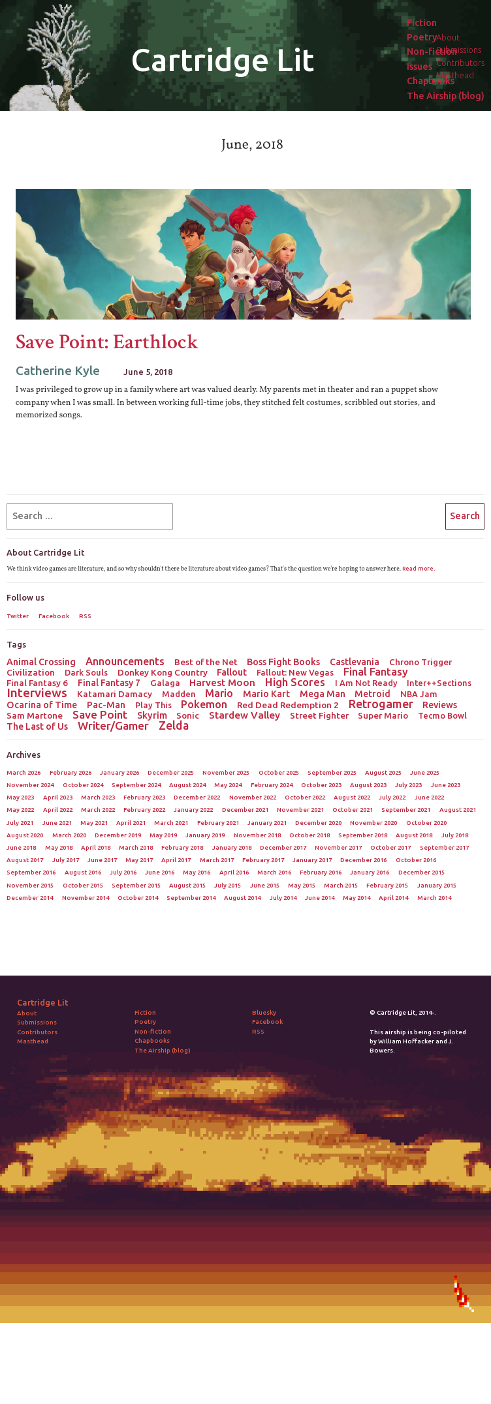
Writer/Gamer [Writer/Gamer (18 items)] (113, 725)
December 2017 (283, 847)
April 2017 (176, 859)
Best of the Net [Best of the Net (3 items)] (206, 661)
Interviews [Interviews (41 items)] (37, 692)
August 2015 (187, 885)
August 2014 (242, 897)
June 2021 (57, 822)
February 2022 (144, 809)
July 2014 (283, 897)
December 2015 (421, 872)
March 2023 (98, 797)
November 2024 (30, 784)
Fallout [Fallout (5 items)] (232, 672)
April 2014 (393, 897)
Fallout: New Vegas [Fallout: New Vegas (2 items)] (295, 672)
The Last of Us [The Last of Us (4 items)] (37, 726)
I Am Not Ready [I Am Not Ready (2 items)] (366, 682)
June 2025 (424, 772)
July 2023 (408, 784)
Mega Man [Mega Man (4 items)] (322, 693)
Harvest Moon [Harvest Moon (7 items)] (222, 682)
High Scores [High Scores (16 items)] (295, 682)
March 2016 (274, 872)
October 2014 (138, 897)
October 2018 (309, 835)
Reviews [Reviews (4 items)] (439, 704)
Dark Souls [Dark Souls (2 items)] (86, 672)
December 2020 (318, 822)
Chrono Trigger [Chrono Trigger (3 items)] (420, 661)
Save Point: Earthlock (107, 342)
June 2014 (319, 897)
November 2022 (252, 797)
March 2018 (136, 847)
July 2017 (65, 859)
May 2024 (228, 784)
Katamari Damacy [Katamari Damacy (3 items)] (114, 693)
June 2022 (429, 797)
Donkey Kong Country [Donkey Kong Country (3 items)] (163, 672)
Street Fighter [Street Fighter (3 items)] (319, 715)
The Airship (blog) (445, 96)
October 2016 (416, 859)
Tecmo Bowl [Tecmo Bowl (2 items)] (442, 715)
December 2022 (197, 797)
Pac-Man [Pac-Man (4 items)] (106, 704)
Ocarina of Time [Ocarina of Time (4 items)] (42, 704)
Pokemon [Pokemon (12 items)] (204, 704)
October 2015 (83, 885)
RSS (85, 616)
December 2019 (118, 835)
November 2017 (338, 847)
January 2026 (119, 772)
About (27, 1013)
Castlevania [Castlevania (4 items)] (354, 661)
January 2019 (205, 835)
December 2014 (30, 897)
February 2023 (144, 797)
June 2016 (159, 872)
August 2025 (383, 772)
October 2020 (426, 822)
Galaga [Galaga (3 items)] (165, 682)
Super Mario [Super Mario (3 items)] (383, 715)
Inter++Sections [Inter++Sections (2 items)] (439, 682)
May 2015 (301, 885)
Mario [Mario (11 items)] (219, 693)
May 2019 (163, 835)
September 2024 (136, 784)
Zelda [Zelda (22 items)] (174, 725)
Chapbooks (430, 81)
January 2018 (231, 847)
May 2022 (20, 809)
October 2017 (390, 847)
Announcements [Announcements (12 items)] (125, 661)
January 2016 (369, 872)
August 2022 (352, 797)
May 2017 (139, 859)
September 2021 (405, 809)
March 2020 (69, 835)
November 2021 (300, 809)
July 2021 (20, 822)
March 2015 (341, 885)
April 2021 (131, 822)
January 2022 (193, 809)
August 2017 (25, 859)
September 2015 (136, 885)
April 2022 (57, 809)
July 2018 (454, 835)
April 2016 (234, 872)
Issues (419, 67)
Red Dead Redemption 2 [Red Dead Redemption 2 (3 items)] (288, 704)
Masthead (32, 1041)
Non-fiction (432, 52)
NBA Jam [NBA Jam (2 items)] (418, 693)
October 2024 (83, 784)
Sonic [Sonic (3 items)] (187, 715)
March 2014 (434, 897)
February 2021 (218, 822)
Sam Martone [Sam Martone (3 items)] (35, 715)
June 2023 (445, 784)
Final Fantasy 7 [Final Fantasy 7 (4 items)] (109, 682)
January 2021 (267, 822)
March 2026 (23, 772)
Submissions (37, 1022)
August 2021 (457, 809)
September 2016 (31, 872)
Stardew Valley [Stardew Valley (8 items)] (244, 715)
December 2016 (363, 859)
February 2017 (263, 859)
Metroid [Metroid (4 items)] (372, 693)
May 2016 (196, 872)
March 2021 (171, 822)
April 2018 (95, 847)
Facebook (54, 616)
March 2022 (98, 809)
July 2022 (392, 797)
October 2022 (305, 797)
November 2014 (85, 897)
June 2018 (21, 847)
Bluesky (264, 1012)
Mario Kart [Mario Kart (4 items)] (266, 693)
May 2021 (94, 822)
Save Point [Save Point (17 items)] (99, 714)
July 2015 (227, 885)
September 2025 (332, 772)
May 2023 (20, 797)
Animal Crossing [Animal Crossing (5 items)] (41, 661)
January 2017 (312, 859)
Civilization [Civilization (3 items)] (31, 672)
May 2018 (58, 847)
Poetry (422, 37)
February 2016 (320, 872)
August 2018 (414, 835)
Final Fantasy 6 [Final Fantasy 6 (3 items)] (37, 682)
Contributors (37, 1032)
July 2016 (123, 872)
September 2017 (444, 847)
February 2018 (182, 847)
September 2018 (362, 835)
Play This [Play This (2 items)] (153, 704)
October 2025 (279, 772)
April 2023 (57, 797)
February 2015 (387, 885)
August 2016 (83, 872)
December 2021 (245, 809)
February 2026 (70, 772)
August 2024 (187, 784)
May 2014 (356, 897)
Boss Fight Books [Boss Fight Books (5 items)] (283, 661)
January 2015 (436, 885)
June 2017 (102, 859)
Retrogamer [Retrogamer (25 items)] (381, 703)
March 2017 (217, 859)
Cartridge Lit (222, 59)
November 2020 (373, 822)
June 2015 (264, 885)
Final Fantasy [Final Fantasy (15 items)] (375, 671)
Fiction (422, 23)
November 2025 (225, 772)
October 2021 (352, 809)
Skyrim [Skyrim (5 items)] (152, 715)
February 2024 (272, 784)
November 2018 (257, 835)
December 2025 (171, 772)
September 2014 (190, 897)
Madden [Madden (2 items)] (179, 693)
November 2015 (30, 885)
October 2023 (321, 784)
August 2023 (368, 784)
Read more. (418, 568)
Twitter (18, 616)
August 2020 (25, 835)
